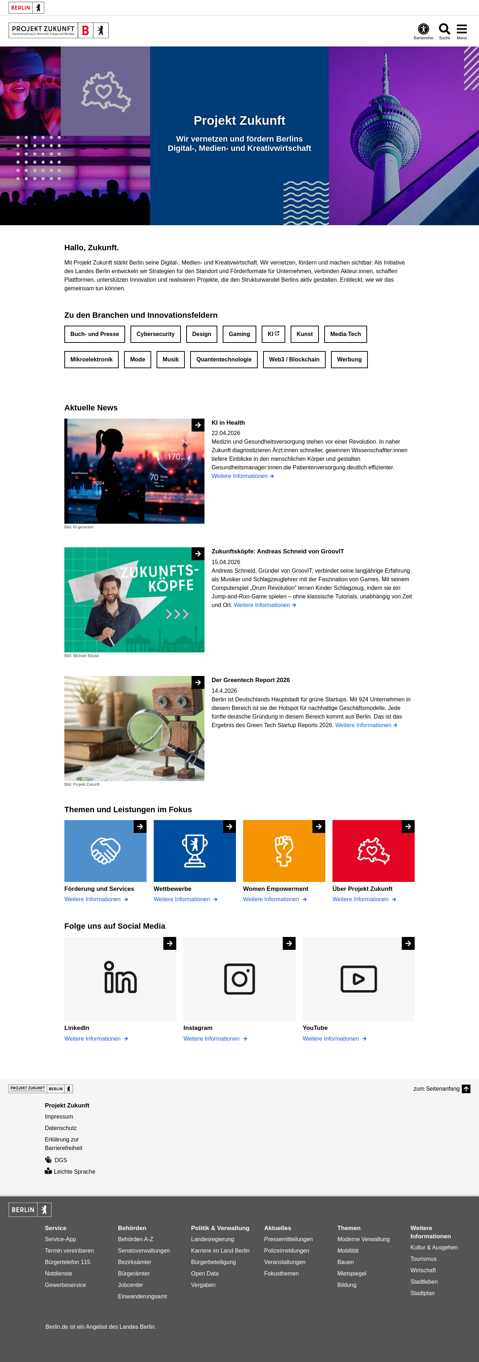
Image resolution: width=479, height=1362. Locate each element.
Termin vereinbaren (69, 1251)
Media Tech (345, 334)
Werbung (349, 359)
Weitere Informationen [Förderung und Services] (93, 899)
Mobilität (348, 1251)
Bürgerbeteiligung (213, 1262)
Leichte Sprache (70, 1172)
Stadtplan (422, 1293)
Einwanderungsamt (142, 1296)
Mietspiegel (351, 1273)
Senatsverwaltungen (144, 1251)
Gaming (239, 334)
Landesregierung (212, 1239)
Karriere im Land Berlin (220, 1251)
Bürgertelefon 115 (67, 1262)
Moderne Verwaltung (363, 1239)
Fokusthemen (281, 1273)
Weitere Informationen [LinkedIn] (93, 1039)
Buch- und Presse (94, 334)
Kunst (305, 334)
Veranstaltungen (285, 1262)
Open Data (205, 1273)
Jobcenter (130, 1285)
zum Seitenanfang (437, 1089)
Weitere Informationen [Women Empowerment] (272, 899)
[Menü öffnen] (461, 31)
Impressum (59, 1117)
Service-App (60, 1239)
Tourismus (423, 1259)
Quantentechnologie (224, 359)
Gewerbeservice (65, 1285)
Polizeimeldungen (286, 1251)
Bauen (345, 1262)
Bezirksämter (134, 1262)
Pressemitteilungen (288, 1239)
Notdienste (58, 1273)
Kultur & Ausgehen (434, 1247)
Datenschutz (60, 1128)
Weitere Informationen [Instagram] (212, 1039)
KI (270, 334)
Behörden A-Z (135, 1239)
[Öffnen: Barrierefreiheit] (423, 31)
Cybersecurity (156, 334)
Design (201, 334)
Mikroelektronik (91, 359)
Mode (137, 359)
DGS (56, 1160)
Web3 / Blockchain (294, 359)
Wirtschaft (423, 1270)
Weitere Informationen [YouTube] (332, 1039)
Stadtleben (424, 1282)
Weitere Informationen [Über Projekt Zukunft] (361, 899)
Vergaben (203, 1285)
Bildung (346, 1285)
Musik (171, 359)
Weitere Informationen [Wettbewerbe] (183, 899)
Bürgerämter (134, 1273)
